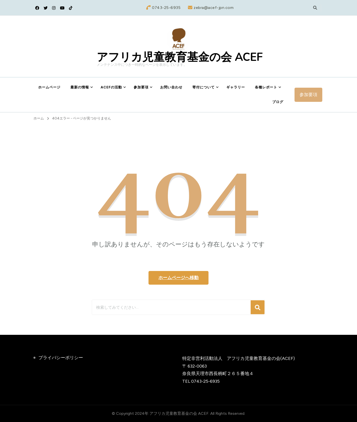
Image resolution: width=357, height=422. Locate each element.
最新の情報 (79, 87)
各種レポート (266, 87)
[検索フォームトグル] (315, 8)
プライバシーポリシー (60, 357)
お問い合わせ (171, 87)
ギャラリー (235, 87)
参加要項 (141, 87)
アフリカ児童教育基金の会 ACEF (180, 57)
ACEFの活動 (111, 87)
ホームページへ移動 (178, 277)
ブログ (277, 102)
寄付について (203, 87)
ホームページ (49, 87)
